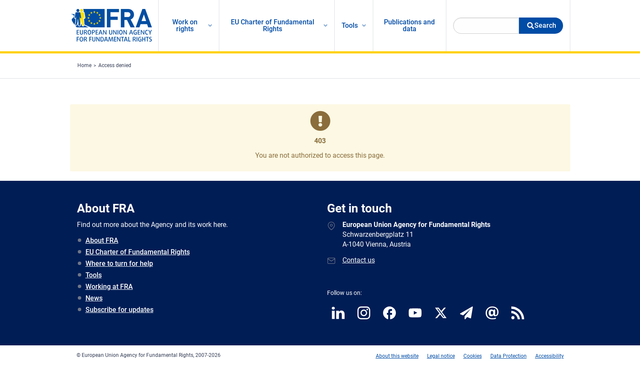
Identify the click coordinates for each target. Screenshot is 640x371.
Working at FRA (109, 287)
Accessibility (549, 356)
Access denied (114, 65)
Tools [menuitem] (350, 25)
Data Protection (508, 356)
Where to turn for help (119, 263)
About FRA (102, 240)
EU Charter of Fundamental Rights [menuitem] (272, 25)
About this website (397, 356)
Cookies (472, 356)
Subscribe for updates (119, 310)
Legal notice (441, 356)
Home (84, 65)
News (94, 298)
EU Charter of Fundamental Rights (138, 252)
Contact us (358, 260)
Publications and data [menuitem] (409, 25)
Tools (94, 275)
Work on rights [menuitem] (185, 25)
